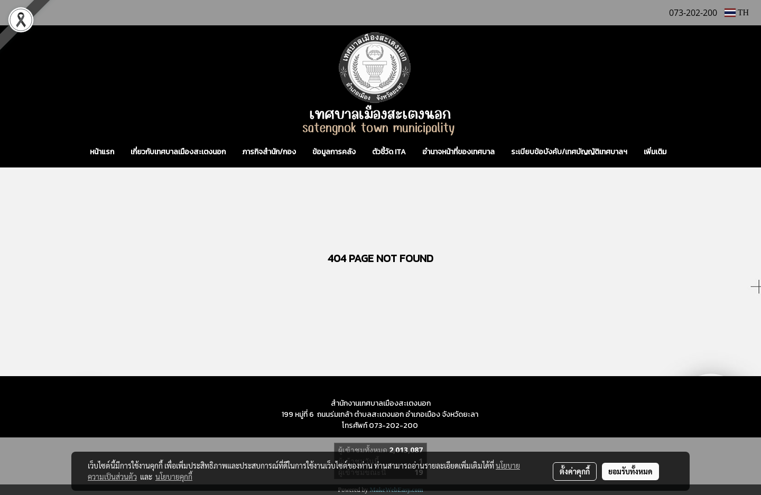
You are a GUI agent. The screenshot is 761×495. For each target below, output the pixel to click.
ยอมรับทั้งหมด (630, 471)
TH (737, 12)
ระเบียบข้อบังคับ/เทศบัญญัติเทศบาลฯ (569, 151)
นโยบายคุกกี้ (173, 476)
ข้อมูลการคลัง (334, 151)
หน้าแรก (102, 151)
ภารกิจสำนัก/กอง (269, 151)
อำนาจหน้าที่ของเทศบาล (458, 151)
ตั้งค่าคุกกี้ (575, 471)
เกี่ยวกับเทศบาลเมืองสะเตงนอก (178, 151)
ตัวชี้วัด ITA (389, 151)
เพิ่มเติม (655, 151)
